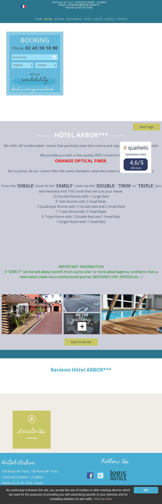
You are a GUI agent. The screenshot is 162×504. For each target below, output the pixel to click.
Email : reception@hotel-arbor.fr (79, 5)
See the (82, 314)
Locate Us (31, 431)
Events (98, 19)
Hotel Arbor (18, 463)
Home (38, 19)
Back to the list (81, 342)
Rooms (59, 19)
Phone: (35, 48)
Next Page (146, 127)
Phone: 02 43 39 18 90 (78, 7)
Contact (122, 19)
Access (109, 19)
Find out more (103, 499)
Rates (88, 19)
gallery (82, 320)
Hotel (48, 19)
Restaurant (74, 19)
